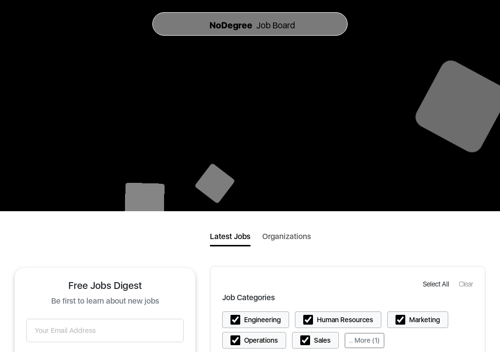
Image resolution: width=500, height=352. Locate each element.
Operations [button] (261, 340)
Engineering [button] (262, 320)
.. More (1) (364, 340)
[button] (437, 283)
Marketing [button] (424, 320)
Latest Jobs (230, 236)
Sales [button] (322, 340)
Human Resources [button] (345, 320)
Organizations (286, 236)
